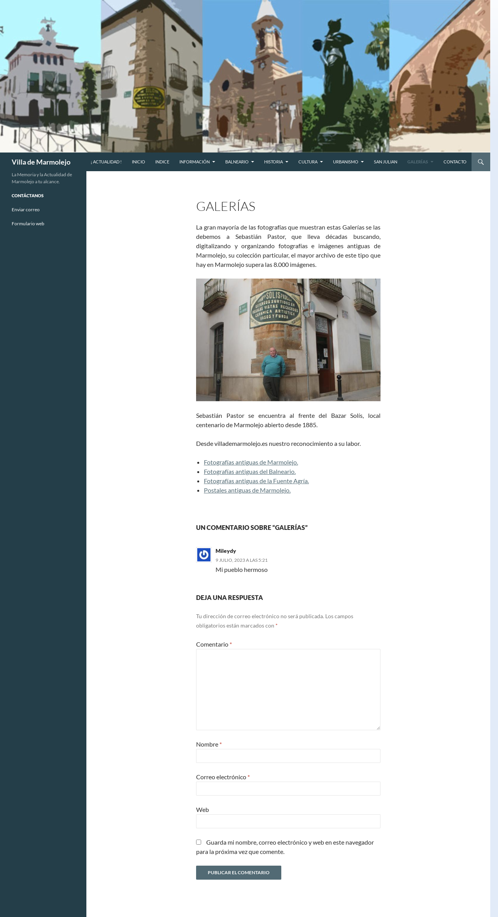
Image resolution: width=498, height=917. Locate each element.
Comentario (214, 644)
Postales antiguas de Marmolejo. (247, 490)
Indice (162, 161)
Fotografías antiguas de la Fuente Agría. (256, 480)
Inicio (138, 161)
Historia (273, 161)
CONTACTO (455, 161)
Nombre (209, 744)
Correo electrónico (223, 776)
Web (202, 809)
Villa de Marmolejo (41, 162)
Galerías (417, 161)
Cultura (307, 161)
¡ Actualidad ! (106, 161)
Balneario (237, 161)
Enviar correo (26, 209)
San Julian (385, 161)
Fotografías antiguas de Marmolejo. (251, 462)
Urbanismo (345, 161)
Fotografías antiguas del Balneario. (250, 471)
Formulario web (28, 223)
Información (194, 161)
